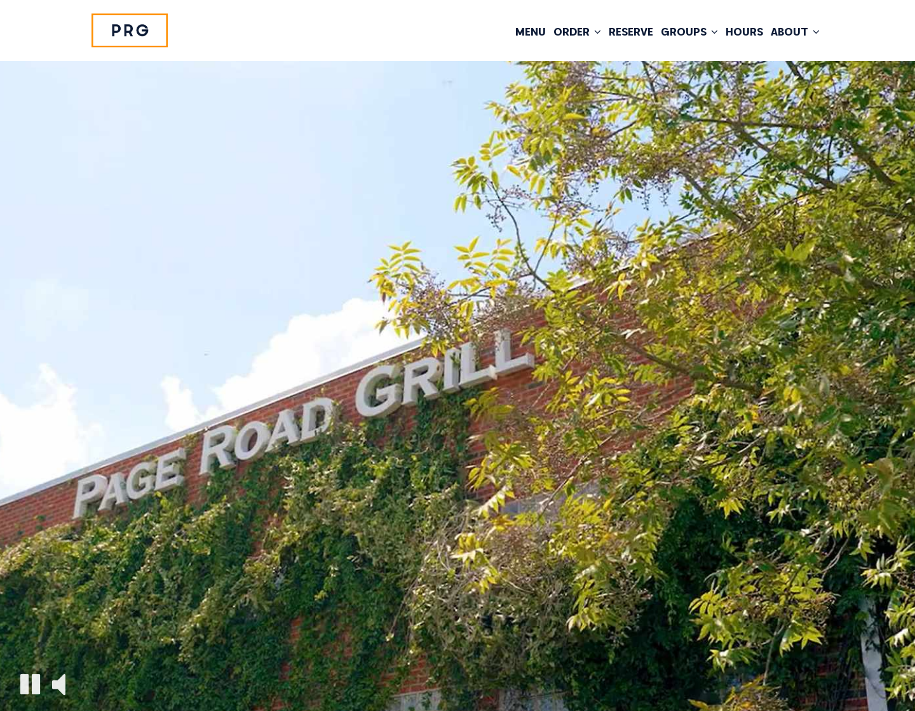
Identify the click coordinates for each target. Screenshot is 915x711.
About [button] (795, 31)
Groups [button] (689, 31)
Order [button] (577, 31)
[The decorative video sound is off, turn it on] (58, 683)
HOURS (744, 31)
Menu (530, 31)
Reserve (631, 31)
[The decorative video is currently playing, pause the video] (30, 684)
